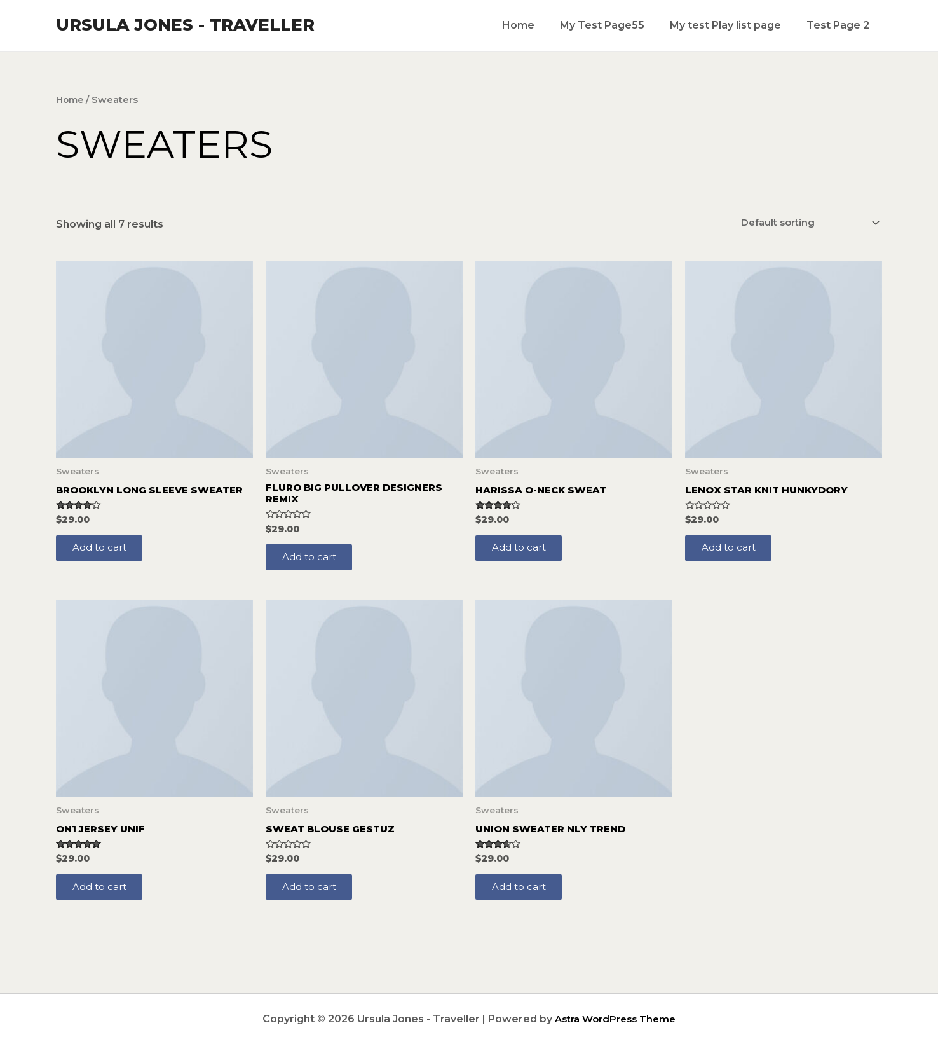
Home (536, 25)
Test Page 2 (840, 25)
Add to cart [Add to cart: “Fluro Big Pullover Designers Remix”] (313, 562)
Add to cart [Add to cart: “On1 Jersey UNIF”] (103, 897)
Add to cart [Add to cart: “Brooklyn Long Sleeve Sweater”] (103, 562)
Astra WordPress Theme (615, 1019)
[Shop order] (802, 223)
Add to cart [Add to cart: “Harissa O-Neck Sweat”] (523, 552)
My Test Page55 (615, 25)
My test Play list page (733, 25)
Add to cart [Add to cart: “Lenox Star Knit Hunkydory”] (732, 552)
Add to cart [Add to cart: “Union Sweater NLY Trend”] (523, 897)
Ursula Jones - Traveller (185, 25)
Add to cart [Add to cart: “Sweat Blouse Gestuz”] (313, 897)
